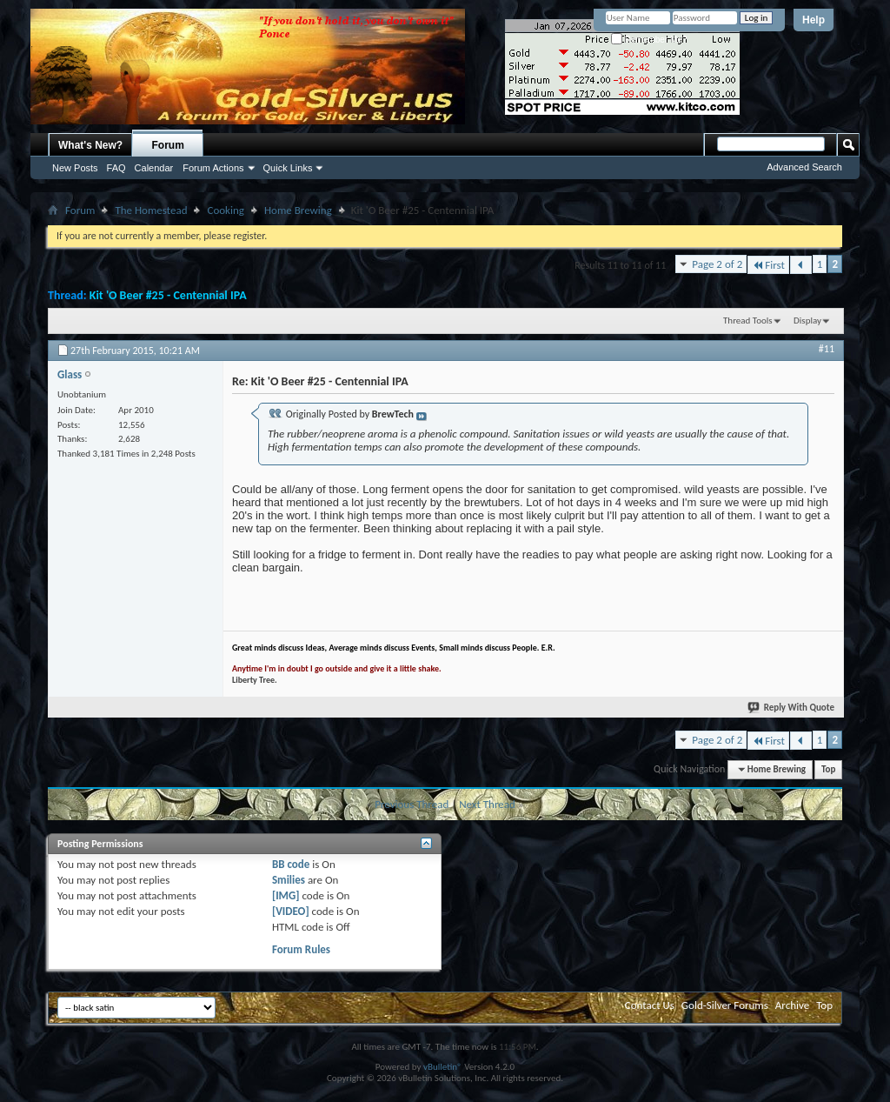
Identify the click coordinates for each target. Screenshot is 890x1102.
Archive (792, 1005)
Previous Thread (411, 804)
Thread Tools (748, 320)
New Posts (75, 168)
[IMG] (286, 895)
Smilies (288, 879)
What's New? (90, 145)
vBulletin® (442, 1066)
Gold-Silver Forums (724, 1005)
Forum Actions (213, 168)
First (768, 264)
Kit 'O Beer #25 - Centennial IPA (168, 295)
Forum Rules (301, 949)
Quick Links (288, 168)
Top (828, 769)
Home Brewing (298, 210)
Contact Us (649, 1005)
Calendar (154, 168)
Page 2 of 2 (717, 263)
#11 (826, 349)
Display (807, 320)
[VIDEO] (290, 911)
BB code (290, 864)
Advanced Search (804, 167)
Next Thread (487, 804)
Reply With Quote (791, 707)
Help (813, 20)
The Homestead (151, 210)
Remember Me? (649, 39)
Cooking (225, 210)
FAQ (116, 168)
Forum (168, 145)
